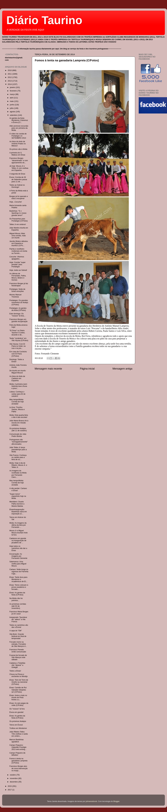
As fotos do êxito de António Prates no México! (17, 144)
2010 (10, 70)
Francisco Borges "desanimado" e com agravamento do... (18, 160)
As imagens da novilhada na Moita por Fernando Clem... (17, 474)
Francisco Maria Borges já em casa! (18, 613)
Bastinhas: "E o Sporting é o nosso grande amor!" (17, 213)
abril (12, 98)
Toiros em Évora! (16, 725)
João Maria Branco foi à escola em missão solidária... (18, 423)
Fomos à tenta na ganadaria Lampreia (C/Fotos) (67, 60)
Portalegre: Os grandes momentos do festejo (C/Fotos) (18, 302)
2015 (10, 786)
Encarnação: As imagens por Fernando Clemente (18, 556)
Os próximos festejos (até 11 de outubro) (18, 429)
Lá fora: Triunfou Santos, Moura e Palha (16, 409)
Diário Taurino (44, 20)
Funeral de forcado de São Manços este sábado (18, 657)
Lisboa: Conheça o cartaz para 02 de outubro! (17, 394)
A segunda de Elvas (17, 174)
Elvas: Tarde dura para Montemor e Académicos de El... (18, 579)
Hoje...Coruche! (15, 202)
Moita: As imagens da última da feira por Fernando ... (17, 525)
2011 (10, 74)
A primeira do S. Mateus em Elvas (17, 154)
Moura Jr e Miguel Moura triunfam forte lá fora (18, 533)
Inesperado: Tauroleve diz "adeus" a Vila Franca (18, 619)
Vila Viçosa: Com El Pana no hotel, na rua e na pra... (17, 346)
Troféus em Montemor (18, 728)
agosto (13, 112)
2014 (10, 84)
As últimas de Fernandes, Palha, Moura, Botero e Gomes (17, 277)
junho (12, 105)
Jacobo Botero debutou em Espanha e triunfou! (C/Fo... (18, 243)
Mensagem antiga (122, 368)
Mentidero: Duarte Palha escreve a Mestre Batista (16, 504)
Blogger (116, 801)
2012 (10, 77)
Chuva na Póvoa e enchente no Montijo (18, 675)
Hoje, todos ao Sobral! (18, 270)
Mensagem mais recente (48, 368)
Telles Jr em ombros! (17, 224)
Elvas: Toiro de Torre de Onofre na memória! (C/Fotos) (18, 682)
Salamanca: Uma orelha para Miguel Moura (17, 564)
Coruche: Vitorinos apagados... (16, 258)
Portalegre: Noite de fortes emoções (17, 290)
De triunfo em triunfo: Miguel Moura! (17, 372)
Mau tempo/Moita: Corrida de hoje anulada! (16, 402)
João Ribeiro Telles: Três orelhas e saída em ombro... (18, 734)
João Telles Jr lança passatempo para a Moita (18, 449)
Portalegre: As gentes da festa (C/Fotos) (17, 309)
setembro (14, 115)
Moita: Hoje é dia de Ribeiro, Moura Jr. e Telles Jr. (18, 465)
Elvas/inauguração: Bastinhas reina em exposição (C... (18, 512)
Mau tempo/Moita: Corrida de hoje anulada (16, 483)
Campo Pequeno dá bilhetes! (17, 754)
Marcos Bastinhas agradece (16, 741)
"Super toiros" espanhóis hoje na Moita (17, 496)
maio (12, 101)
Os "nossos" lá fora (16, 709)
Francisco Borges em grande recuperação (18, 320)
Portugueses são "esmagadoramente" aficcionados (18, 442)
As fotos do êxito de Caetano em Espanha (17, 378)
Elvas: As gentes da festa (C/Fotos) (17, 594)
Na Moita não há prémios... (15, 599)
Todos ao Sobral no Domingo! (17, 186)
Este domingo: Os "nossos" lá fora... (17, 315)
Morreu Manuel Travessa (15, 296)
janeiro (13, 87)
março (12, 94)
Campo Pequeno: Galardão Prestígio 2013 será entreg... (17, 747)
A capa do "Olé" (15, 631)
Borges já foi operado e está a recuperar (18, 197)
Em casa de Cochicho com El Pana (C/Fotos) (18, 354)
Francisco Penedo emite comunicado (17, 651)
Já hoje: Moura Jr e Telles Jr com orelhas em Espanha (18, 168)
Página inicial (87, 368)
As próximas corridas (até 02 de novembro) (17, 606)
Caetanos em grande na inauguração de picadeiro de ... (17, 540)
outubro (13, 775)
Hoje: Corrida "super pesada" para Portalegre (17, 264)
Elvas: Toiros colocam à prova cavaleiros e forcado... (18, 587)
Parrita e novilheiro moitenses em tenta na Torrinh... (18, 251)
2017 (10, 790)
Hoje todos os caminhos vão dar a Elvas (18, 548)
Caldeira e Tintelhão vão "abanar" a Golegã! (17, 665)
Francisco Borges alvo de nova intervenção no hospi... (18, 768)
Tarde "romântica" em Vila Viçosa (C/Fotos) (18, 339)
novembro (14, 778)
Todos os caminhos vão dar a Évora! (18, 626)
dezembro (14, 782)
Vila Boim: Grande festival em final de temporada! (17, 636)
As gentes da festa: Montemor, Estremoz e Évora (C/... (18, 120)
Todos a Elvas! (15, 671)
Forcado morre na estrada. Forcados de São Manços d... (18, 644)
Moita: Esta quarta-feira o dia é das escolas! (18, 416)
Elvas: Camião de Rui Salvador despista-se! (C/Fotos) (17, 690)
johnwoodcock (91, 801)
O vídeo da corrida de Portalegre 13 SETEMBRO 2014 (17, 136)
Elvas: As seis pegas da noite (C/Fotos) (18, 704)
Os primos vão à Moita (18, 149)
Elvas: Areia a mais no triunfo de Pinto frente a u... (18, 697)
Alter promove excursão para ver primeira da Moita (18, 128)
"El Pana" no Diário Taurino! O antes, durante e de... (17, 333)
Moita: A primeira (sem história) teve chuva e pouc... (18, 386)
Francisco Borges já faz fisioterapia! (18, 285)
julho (12, 108)
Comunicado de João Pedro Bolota (17, 435)
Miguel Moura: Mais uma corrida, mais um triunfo (17, 236)
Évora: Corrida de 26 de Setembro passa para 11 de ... (18, 179)
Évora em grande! (16, 712)
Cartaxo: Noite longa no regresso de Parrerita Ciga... (18, 571)
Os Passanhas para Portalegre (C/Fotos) (18, 220)
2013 (10, 81)
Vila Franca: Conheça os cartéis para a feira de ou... (17, 457)
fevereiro (13, 91)
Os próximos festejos (17, 721)
